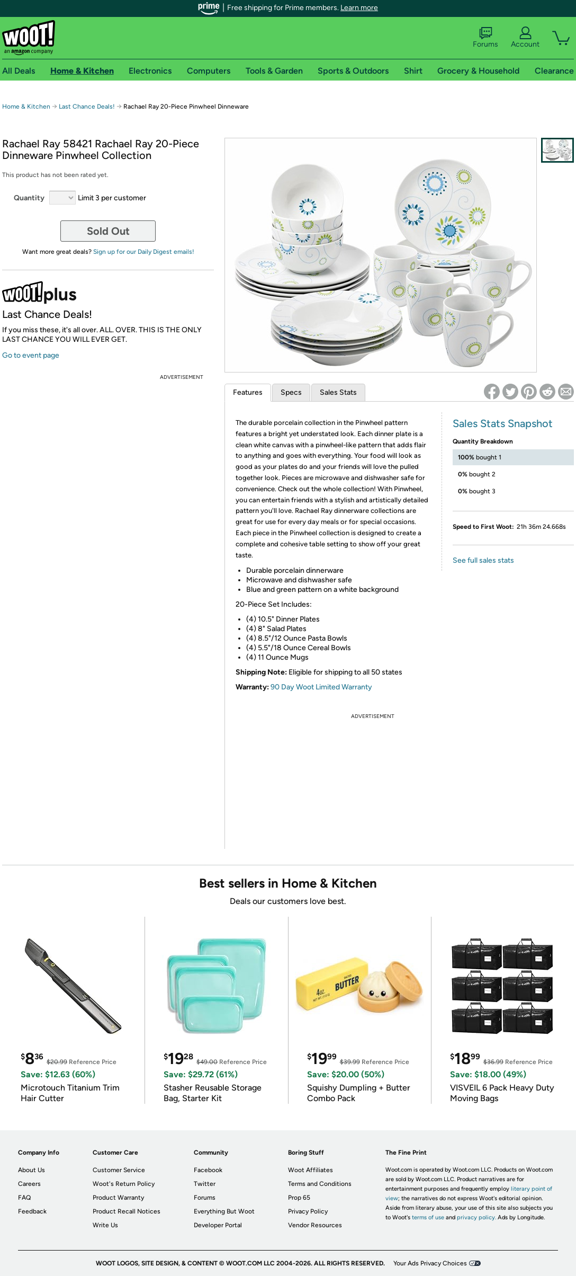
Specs (291, 392)
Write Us (105, 1225)
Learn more (359, 7)
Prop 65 (299, 1197)
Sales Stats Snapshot (503, 423)
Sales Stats (338, 392)
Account (525, 37)
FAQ (24, 1197)
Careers (29, 1184)
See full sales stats (483, 560)
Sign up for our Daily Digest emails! (143, 251)
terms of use (428, 1217)
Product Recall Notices (126, 1211)
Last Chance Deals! (87, 106)
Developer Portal (218, 1225)
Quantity (29, 197)
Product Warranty (118, 1197)
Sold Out (108, 231)
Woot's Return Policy (124, 1184)
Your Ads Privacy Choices (430, 1263)
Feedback (32, 1211)
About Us (31, 1170)
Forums (485, 37)
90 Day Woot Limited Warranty (321, 687)
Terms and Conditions (320, 1184)
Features (248, 392)
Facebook (208, 1170)
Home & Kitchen (26, 106)
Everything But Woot (224, 1211)
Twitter (204, 1184)
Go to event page (30, 355)
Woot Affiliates (310, 1170)
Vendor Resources (315, 1225)
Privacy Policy (308, 1211)
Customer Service (119, 1170)
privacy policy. (476, 1217)
